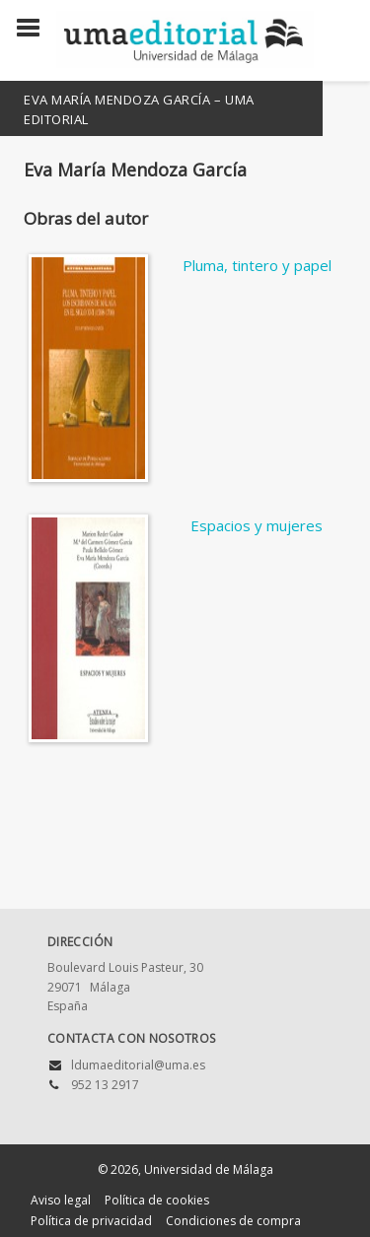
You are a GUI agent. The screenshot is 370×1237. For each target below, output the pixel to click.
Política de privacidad (91, 1220)
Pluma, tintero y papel (257, 265)
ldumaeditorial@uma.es (138, 1065)
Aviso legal (61, 1200)
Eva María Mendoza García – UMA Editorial (139, 109)
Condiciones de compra (233, 1220)
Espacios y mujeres (256, 525)
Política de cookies (157, 1200)
